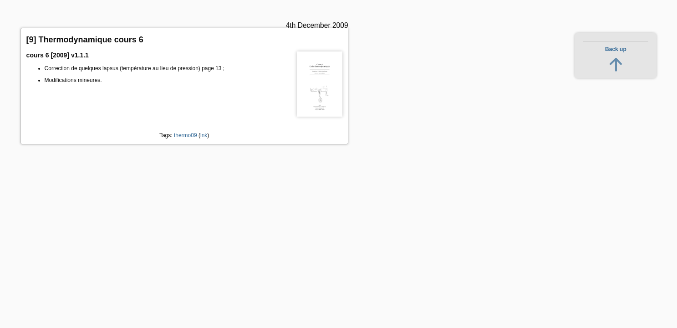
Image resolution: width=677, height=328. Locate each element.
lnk (203, 135)
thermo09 (185, 135)
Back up (615, 49)
